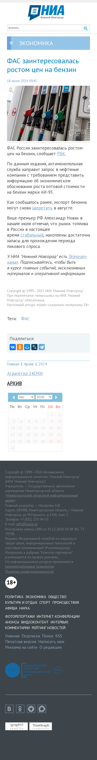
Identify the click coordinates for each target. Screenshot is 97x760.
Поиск (47, 635)
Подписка (30, 635)
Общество (57, 596)
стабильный (31, 235)
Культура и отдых (21, 602)
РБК (61, 153)
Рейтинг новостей (48, 627)
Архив (29, 364)
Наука (24, 608)
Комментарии (17, 627)
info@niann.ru (27, 524)
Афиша (11, 608)
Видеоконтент (35, 622)
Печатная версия (20, 641)
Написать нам (51, 641)
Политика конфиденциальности (29, 571)
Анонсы (12, 622)
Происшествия (66, 602)
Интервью (59, 622)
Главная (13, 364)
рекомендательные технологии (29, 566)
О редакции (51, 647)
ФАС (25, 319)
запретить (42, 208)
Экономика (35, 596)
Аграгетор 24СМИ (25, 373)
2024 (43, 364)
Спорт (44, 602)
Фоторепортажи (20, 616)
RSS (58, 635)
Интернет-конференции (58, 616)
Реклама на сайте (21, 647)
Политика (14, 596)
